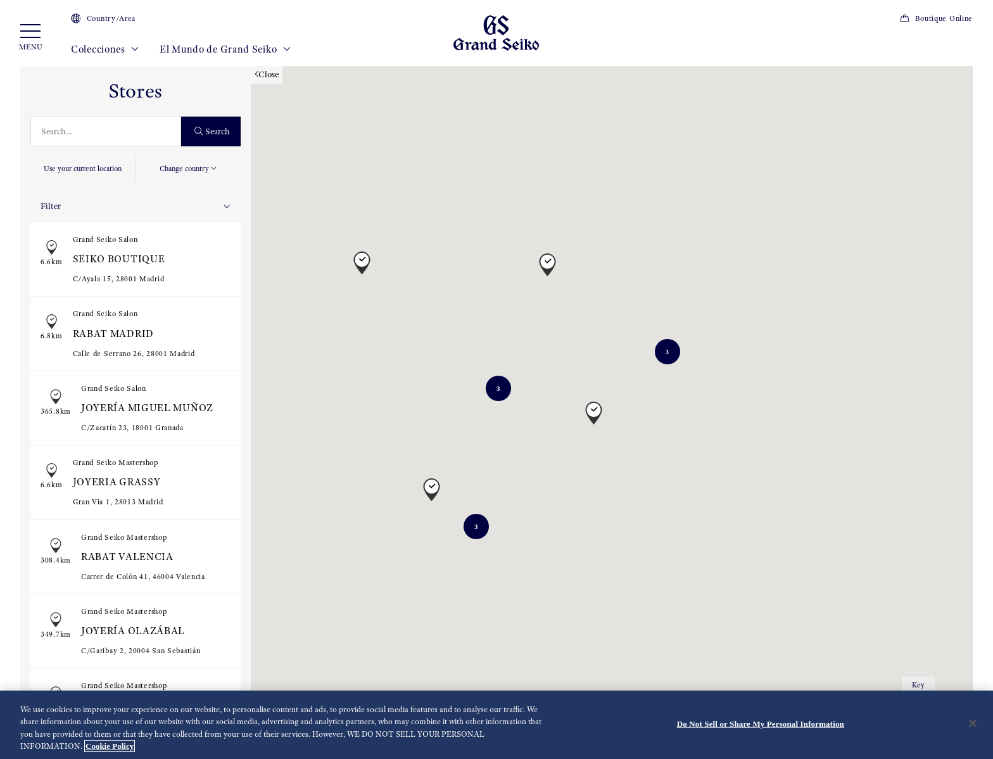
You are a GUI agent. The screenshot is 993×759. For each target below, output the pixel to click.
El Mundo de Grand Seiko (225, 49)
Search (212, 131)
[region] (496, 725)
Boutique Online (936, 18)
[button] (362, 256)
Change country (188, 168)
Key (918, 685)
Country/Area (103, 18)
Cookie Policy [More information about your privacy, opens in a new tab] (109, 746)
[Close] (973, 723)
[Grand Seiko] (496, 32)
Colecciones (105, 49)
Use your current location (83, 168)
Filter (136, 206)
